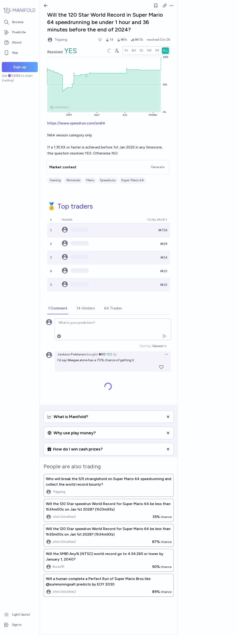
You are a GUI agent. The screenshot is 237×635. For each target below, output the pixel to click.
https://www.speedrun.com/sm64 (76, 123)
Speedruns (108, 180)
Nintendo (73, 180)
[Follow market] (155, 5)
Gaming (55, 180)
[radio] (126, 50)
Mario (90, 180)
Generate (157, 167)
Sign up (19, 67)
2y (115, 354)
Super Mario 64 (132, 180)
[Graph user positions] (116, 50)
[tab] (57, 308)
